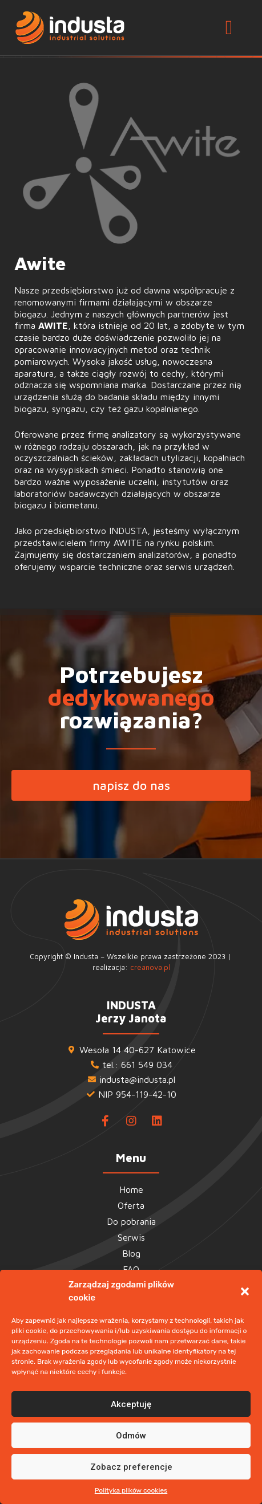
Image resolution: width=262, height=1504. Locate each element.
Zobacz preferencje (131, 1467)
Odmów (131, 1435)
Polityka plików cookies (131, 1490)
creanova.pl (150, 967)
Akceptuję (131, 1404)
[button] (245, 1291)
